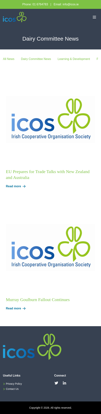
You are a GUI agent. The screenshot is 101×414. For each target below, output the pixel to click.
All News (8, 59)
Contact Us (12, 388)
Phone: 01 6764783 (35, 4)
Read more (16, 186)
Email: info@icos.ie (66, 4)
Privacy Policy (14, 383)
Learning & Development (74, 59)
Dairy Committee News (36, 59)
